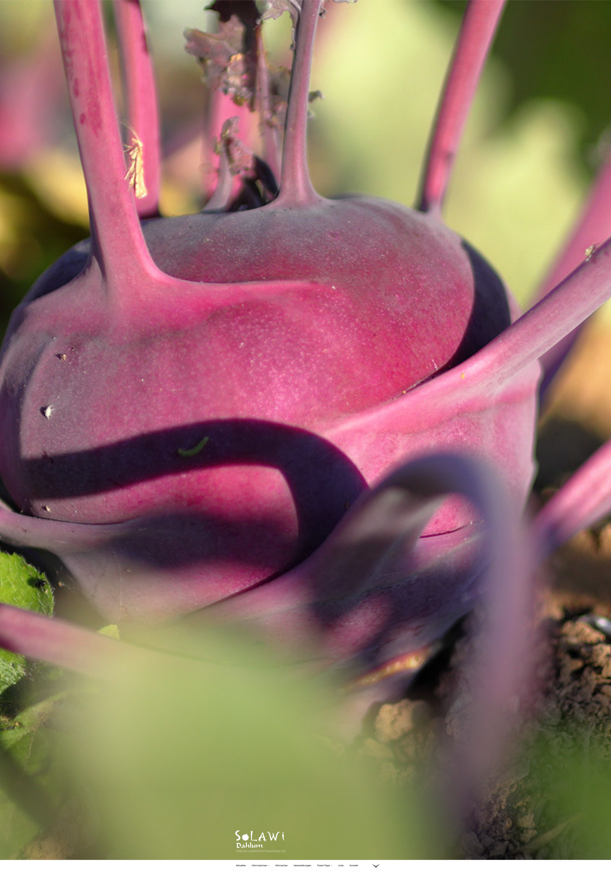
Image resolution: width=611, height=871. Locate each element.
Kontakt (354, 814)
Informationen (261, 814)
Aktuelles (241, 814)
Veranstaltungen (302, 814)
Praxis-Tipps (325, 814)
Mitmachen (281, 814)
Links (341, 814)
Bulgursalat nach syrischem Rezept (270, 848)
